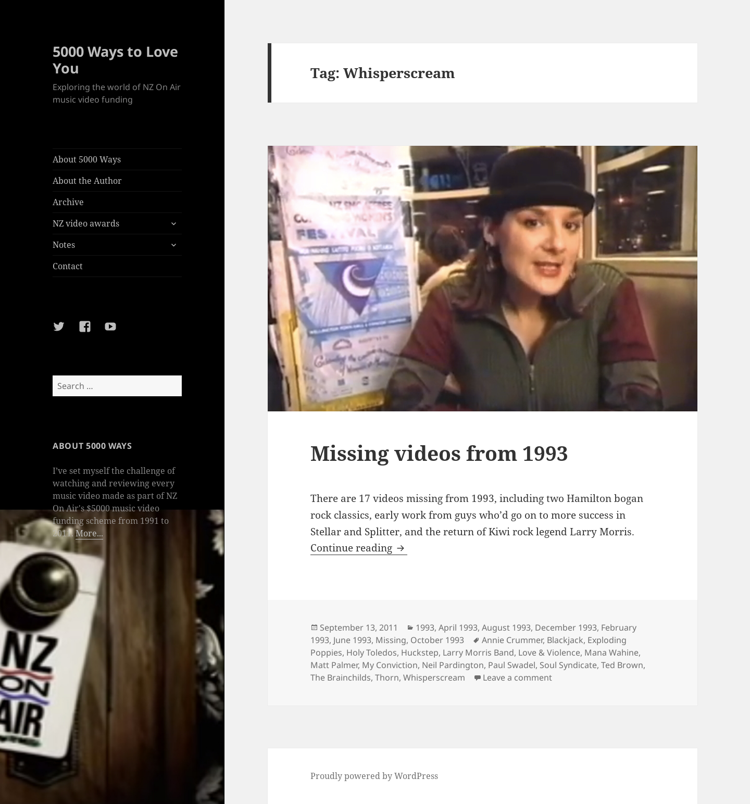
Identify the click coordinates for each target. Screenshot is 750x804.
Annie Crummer (512, 640)
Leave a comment (517, 677)
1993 (425, 627)
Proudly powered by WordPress (374, 776)
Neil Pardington (453, 665)
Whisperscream (434, 677)
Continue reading (358, 548)
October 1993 (437, 640)
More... (89, 533)
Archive (68, 202)
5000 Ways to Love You (115, 60)
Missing (391, 640)
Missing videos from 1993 (439, 453)
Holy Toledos (371, 652)
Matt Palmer (334, 665)
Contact (68, 266)
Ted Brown (622, 665)
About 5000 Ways (87, 159)
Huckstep (420, 652)
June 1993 (352, 640)
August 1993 (506, 627)
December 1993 (566, 627)
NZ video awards (86, 223)
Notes (64, 244)
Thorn (387, 677)
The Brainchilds (340, 677)
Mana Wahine (611, 652)
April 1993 (458, 627)
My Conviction (390, 665)
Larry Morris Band (478, 652)
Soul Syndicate (568, 665)
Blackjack (565, 640)
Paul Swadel (511, 665)
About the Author (87, 180)
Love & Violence (549, 652)
